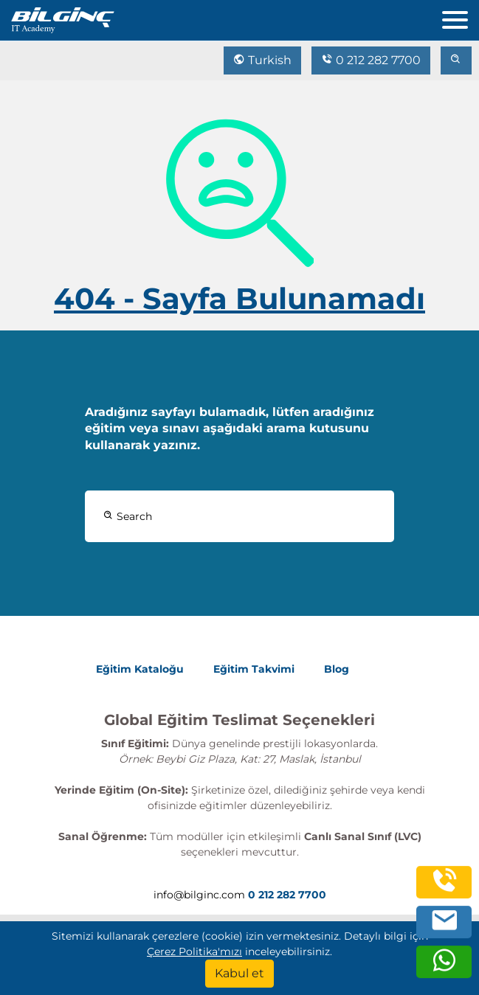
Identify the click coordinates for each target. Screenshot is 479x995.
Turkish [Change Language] (262, 60)
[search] (456, 60)
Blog (336, 669)
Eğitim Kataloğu (140, 669)
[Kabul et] (239, 974)
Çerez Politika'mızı (194, 951)
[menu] (460, 16)
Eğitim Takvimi (253, 669)
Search (127, 516)
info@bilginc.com (199, 894)
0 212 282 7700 (371, 60)
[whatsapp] (444, 968)
